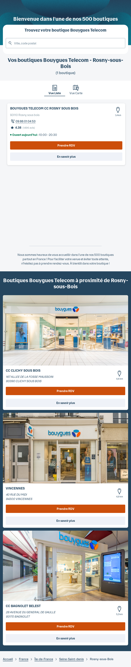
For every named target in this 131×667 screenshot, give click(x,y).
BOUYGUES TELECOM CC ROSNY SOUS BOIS (44, 108)
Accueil (8, 659)
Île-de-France (43, 659)
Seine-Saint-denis (71, 659)
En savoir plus (66, 156)
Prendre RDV (66, 145)
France (23, 659)
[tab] (54, 90)
